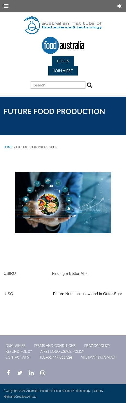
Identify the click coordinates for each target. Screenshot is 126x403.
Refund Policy (19, 351)
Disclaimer (15, 346)
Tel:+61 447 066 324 (55, 357)
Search (90, 85)
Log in (63, 61)
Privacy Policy (97, 346)
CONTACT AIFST (18, 357)
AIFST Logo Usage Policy (62, 351)
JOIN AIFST (63, 70)
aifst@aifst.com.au (98, 357)
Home (8, 147)
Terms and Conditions (55, 346)
